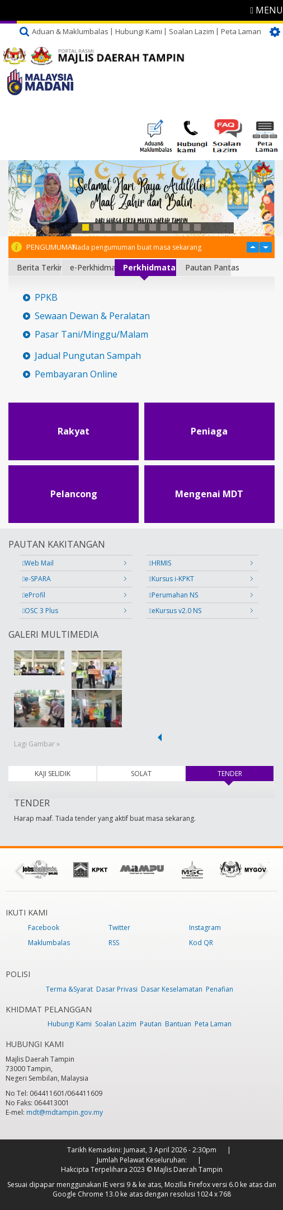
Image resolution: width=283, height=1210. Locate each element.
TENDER (245, 773)
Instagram (205, 927)
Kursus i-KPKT (171, 578)
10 (186, 227)
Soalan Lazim (191, 31)
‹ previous (158, 737)
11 (197, 227)
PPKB (46, 297)
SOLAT (141, 773)
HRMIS (160, 563)
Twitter (119, 927)
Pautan (151, 1024)
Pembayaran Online (76, 374)
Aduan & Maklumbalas (70, 31)
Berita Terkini (39, 267)
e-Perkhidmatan (92, 267)
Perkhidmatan (149, 267)
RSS (114, 942)
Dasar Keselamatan (171, 989)
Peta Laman (241, 31)
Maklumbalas (49, 942)
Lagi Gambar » (37, 744)
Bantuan (178, 1024)
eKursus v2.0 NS (175, 610)
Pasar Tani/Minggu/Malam (91, 334)
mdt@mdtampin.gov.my (64, 1112)
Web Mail (38, 563)
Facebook (43, 927)
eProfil (33, 595)
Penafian (219, 989)
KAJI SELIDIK (52, 773)
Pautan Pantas (208, 267)
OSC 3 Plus (40, 610)
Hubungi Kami (138, 31)
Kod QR (201, 942)
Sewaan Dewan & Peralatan (92, 316)
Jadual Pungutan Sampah (88, 356)
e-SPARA (36, 578)
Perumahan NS (173, 595)
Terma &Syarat (69, 989)
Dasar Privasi (117, 989)
